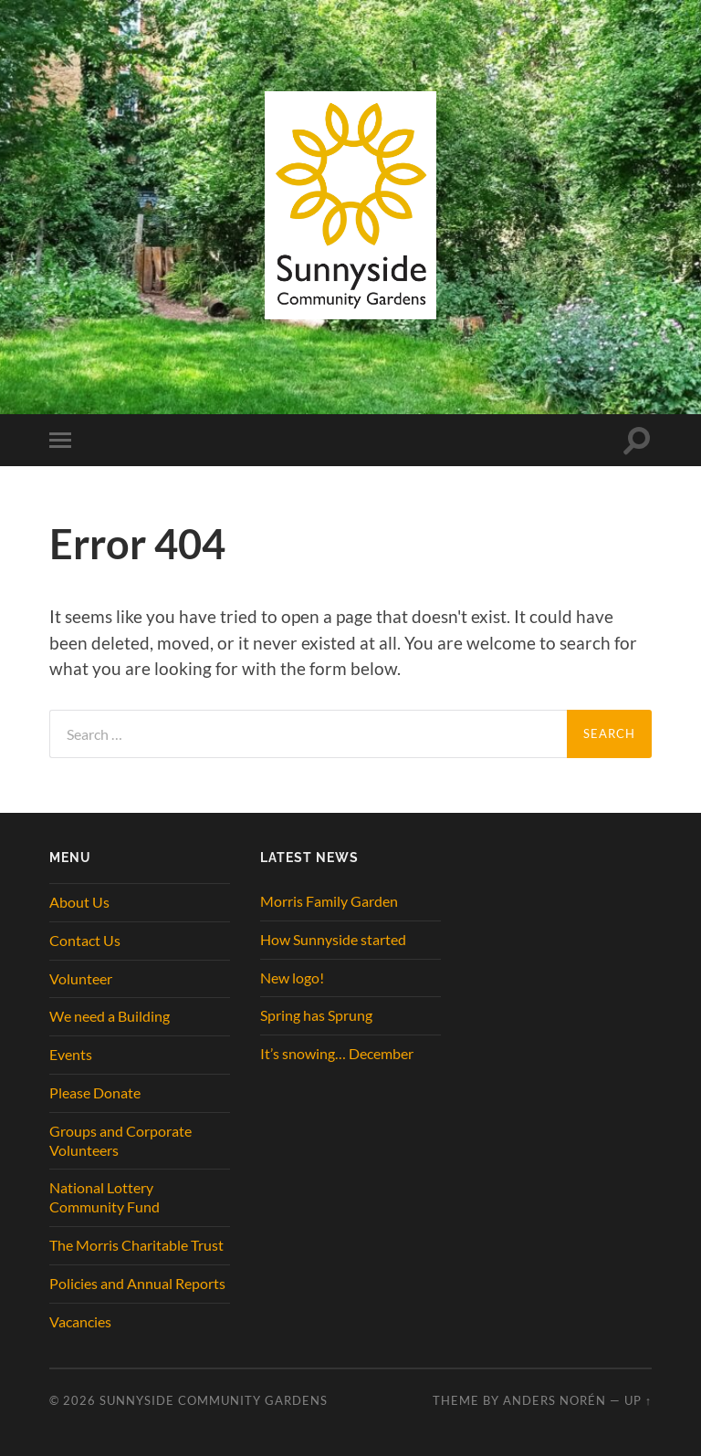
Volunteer (80, 978)
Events (70, 1054)
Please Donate (95, 1092)
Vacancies (80, 1321)
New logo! (292, 977)
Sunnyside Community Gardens (213, 1400)
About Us (79, 901)
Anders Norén (554, 1400)
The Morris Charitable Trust (136, 1244)
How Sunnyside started (333, 939)
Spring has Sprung (316, 1015)
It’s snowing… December (336, 1053)
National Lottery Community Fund (104, 1197)
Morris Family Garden (329, 901)
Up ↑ (638, 1400)
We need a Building (109, 1015)
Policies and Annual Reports (137, 1283)
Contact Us (84, 940)
